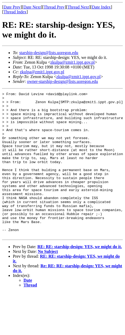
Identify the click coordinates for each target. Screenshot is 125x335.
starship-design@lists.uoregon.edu (48, 52)
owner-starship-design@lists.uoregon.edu (62, 81)
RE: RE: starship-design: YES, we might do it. (79, 275)
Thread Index (14, 12)
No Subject (48, 280)
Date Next (32, 7)
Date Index (101, 7)
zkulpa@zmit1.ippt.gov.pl (72, 62)
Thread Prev (54, 7)
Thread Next (78, 7)
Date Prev (12, 7)
